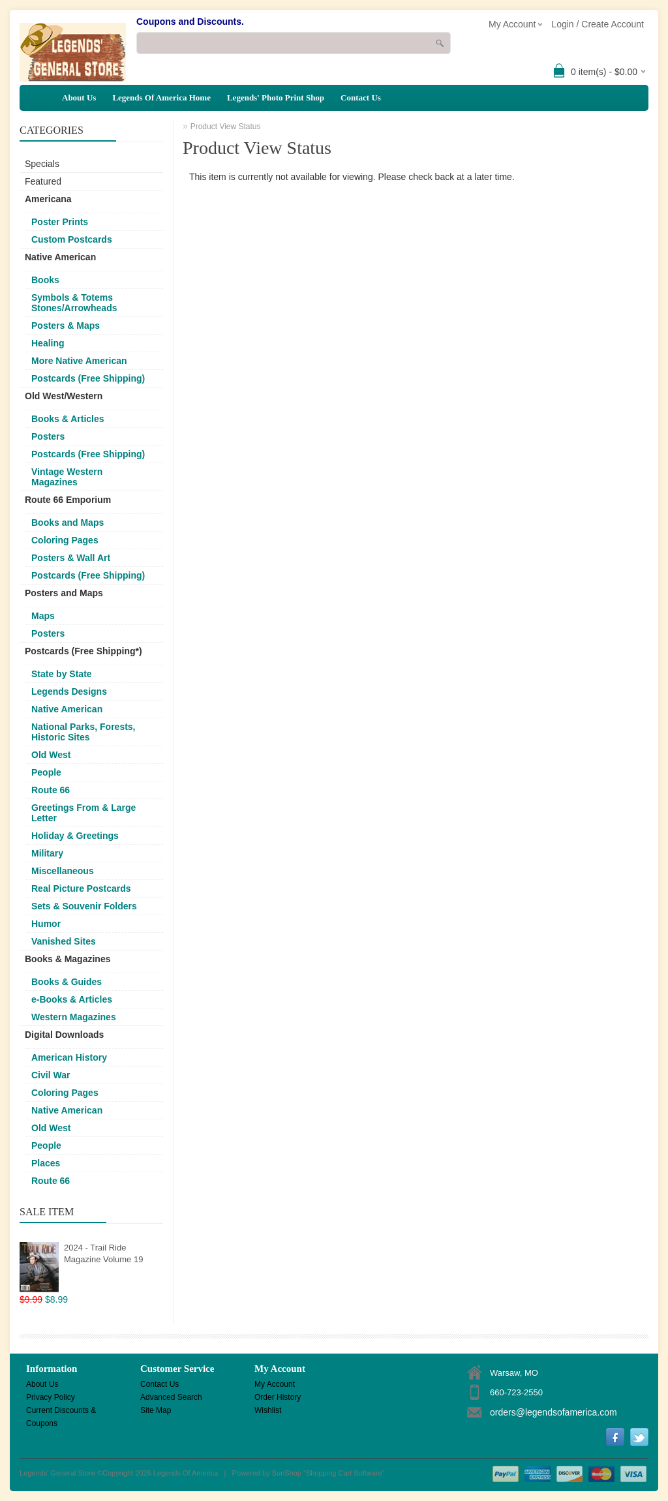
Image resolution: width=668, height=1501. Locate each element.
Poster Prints (59, 222)
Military (47, 853)
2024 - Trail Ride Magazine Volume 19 (103, 1253)
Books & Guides (66, 982)
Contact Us (361, 97)
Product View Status (225, 126)
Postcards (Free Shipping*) (83, 651)
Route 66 (50, 790)
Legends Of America (186, 1473)
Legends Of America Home (161, 97)
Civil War (50, 1075)
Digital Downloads (64, 1034)
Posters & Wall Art (70, 558)
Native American (60, 257)
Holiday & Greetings (75, 835)
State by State (61, 674)
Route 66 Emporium (68, 499)
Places (45, 1163)
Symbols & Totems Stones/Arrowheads (74, 302)
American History (69, 1057)
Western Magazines (73, 1017)
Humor (46, 923)
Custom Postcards (71, 239)
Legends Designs (69, 691)
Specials (42, 164)
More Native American (79, 361)
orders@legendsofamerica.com (553, 1412)
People (46, 772)
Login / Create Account (597, 24)
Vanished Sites (63, 941)
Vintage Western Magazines (66, 476)
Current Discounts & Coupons (61, 1411)
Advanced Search (171, 1397)
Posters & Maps (65, 325)
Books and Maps (67, 522)
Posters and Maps (64, 593)
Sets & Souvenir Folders (84, 906)
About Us (79, 97)
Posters (48, 436)
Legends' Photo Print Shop (275, 97)
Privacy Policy (50, 1397)
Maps (43, 616)
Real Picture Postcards (81, 888)
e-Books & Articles (71, 999)
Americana (48, 199)
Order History (277, 1397)
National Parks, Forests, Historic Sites (83, 731)
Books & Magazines (67, 959)
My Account (274, 1384)
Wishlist (267, 1410)
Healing (48, 343)
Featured (43, 181)
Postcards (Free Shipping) (88, 378)
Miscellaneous (62, 871)
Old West (50, 755)
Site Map (155, 1410)
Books (45, 280)
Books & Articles (67, 419)
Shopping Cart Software (344, 1473)
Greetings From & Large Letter (83, 812)
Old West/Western (63, 396)
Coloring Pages (65, 540)
